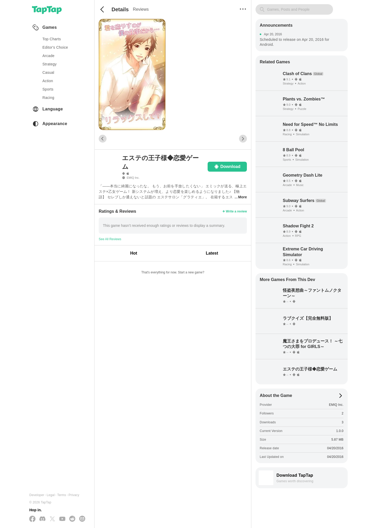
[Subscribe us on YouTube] (62, 519)
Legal (51, 495)
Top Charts (51, 39)
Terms (61, 495)
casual (48, 72)
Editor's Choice (55, 47)
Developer (36, 495)
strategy (49, 64)
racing (48, 98)
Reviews (141, 9)
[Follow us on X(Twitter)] (52, 519)
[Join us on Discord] (42, 519)
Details (120, 9)
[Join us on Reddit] (72, 519)
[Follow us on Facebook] (32, 519)
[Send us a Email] (82, 519)
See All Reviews (110, 239)
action (47, 81)
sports (47, 89)
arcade (48, 56)
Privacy (74, 495)
